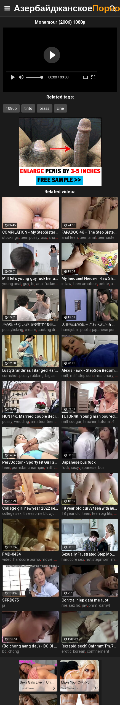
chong (13, 651)
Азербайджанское (27, 8)
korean (79, 651)
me (64, 605)
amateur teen (43, 421)
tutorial (104, 421)
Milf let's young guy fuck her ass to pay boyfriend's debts (30, 278)
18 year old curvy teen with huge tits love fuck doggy (90, 508)
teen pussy (29, 237)
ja (3, 605)
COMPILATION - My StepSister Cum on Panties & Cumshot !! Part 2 (30, 232)
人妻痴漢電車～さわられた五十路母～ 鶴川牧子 (90, 324)
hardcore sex (73, 559)
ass (44, 237)
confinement (98, 651)
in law (66, 284)
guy (26, 284)
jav (84, 605)
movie (47, 559)
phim (93, 605)
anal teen (70, 237)
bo (4, 651)
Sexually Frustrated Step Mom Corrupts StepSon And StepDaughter (90, 554)
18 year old (71, 513)
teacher (90, 421)
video (7, 559)
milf (65, 375)
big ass (51, 375)
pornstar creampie (28, 467)
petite (104, 284)
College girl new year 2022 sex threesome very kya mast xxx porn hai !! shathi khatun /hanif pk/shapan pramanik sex (30, 508)
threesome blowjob (40, 513)
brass (44, 108)
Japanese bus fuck (78, 462)
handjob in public (76, 329)
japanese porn (104, 329)
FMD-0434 (11, 554)
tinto (28, 108)
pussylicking (12, 329)
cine (60, 108)
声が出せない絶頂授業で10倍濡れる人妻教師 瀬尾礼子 (30, 324)
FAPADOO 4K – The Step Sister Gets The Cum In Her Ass (90, 232)
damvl (104, 605)
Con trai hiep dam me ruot (85, 600)
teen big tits (102, 513)
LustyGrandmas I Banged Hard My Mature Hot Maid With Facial (30, 370)
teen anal (87, 237)
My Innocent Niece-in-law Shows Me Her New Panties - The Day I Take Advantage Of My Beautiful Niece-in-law (90, 278)
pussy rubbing (31, 375)
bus (101, 467)
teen (6, 467)
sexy (75, 467)
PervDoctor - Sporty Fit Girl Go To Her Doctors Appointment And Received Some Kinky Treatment (30, 462)
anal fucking (46, 284)
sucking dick (48, 329)
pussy (7, 421)
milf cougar (71, 421)
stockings (10, 237)
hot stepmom (98, 559)
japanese (89, 467)
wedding (21, 421)
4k (114, 421)
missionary (103, 375)
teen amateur (85, 284)
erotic (66, 651)
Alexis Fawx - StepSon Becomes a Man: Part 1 (90, 370)
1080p (11, 108)
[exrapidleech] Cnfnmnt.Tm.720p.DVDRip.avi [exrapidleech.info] (90, 646)
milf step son (81, 375)
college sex (12, 513)
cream (30, 329)
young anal (11, 284)
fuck (65, 467)
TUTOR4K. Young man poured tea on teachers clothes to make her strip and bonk (90, 416)
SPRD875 (10, 600)
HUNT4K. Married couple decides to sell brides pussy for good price (30, 416)
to (32, 284)
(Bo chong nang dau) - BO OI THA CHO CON (30, 646)
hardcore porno (26, 559)
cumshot (10, 375)
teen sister (106, 237)
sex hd (74, 605)
